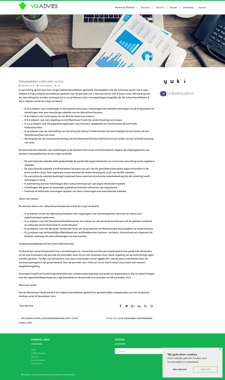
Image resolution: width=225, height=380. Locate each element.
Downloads (188, 7)
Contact (202, 7)
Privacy (48, 374)
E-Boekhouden (38, 353)
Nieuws (173, 7)
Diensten (145, 7)
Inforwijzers (36, 363)
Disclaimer (57, 374)
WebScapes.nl (69, 374)
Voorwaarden (38, 374)
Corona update (46, 85)
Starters (160, 7)
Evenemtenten (38, 360)
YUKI (33, 350)
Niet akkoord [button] (180, 369)
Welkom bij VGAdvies (125, 7)
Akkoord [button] (205, 369)
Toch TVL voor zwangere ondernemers (130, 318)
